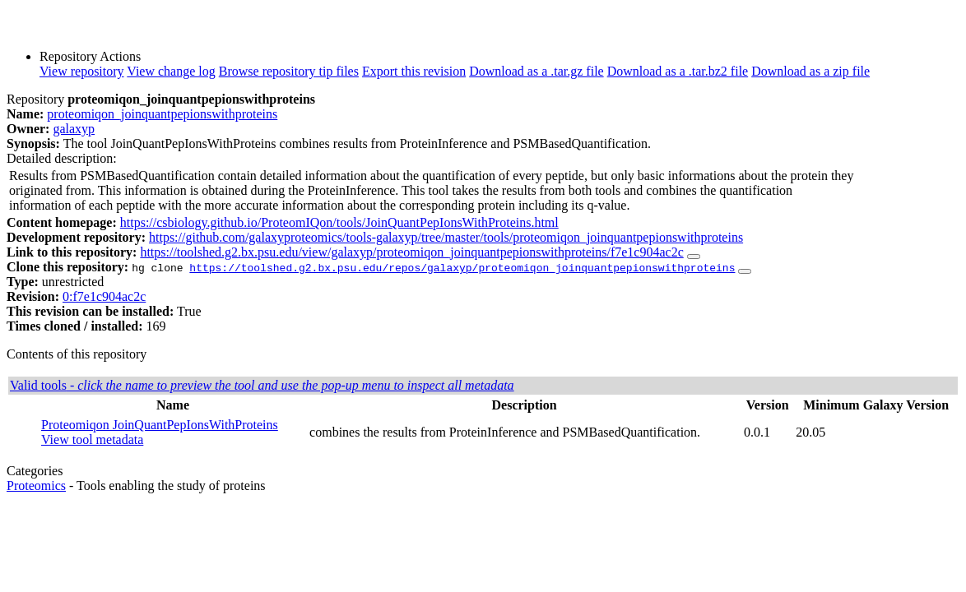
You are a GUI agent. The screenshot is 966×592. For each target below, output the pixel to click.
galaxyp (74, 129)
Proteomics (36, 486)
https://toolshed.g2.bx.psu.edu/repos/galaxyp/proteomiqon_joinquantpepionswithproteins (462, 267)
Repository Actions (90, 56)
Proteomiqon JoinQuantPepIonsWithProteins (159, 425)
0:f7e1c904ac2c (104, 296)
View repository (81, 71)
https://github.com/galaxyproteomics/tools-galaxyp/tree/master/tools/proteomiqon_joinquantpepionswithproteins (446, 237)
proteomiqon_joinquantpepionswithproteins (162, 114)
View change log (171, 71)
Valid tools (262, 385)
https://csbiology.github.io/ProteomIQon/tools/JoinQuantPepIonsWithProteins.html (339, 222)
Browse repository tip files (289, 71)
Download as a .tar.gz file (536, 71)
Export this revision (414, 71)
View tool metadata (92, 439)
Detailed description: (62, 158)
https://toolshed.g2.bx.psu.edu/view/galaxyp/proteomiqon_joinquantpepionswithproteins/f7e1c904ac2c (411, 252)
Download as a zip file (810, 71)
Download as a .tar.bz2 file (678, 71)
